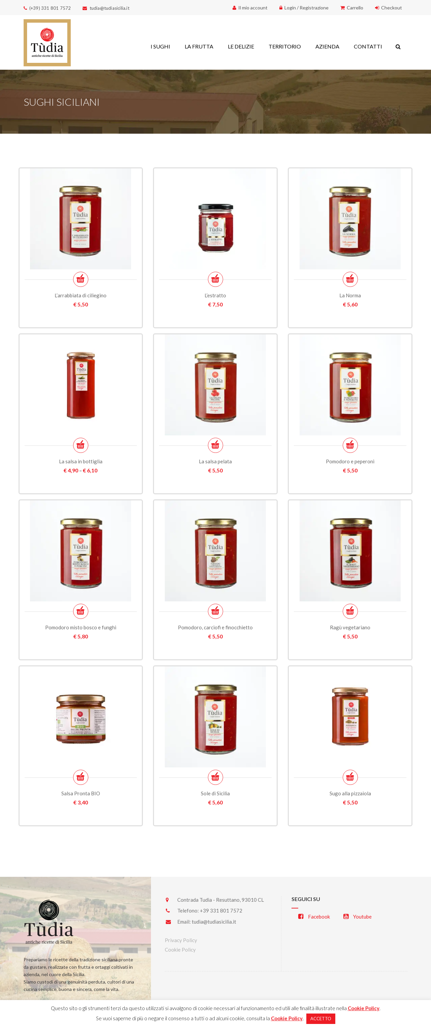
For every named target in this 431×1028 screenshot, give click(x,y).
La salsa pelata (215, 461)
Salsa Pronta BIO (80, 793)
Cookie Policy (180, 950)
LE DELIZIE (241, 46)
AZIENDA (327, 46)
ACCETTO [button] (320, 1018)
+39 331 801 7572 (221, 910)
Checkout (388, 7)
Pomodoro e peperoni (350, 461)
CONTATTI (368, 46)
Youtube (357, 917)
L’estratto (215, 295)
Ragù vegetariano (350, 627)
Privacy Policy (181, 940)
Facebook (314, 917)
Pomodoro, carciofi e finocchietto (215, 627)
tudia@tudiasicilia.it (214, 922)
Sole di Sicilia (215, 793)
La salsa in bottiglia (80, 461)
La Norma (350, 295)
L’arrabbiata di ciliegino (80, 295)
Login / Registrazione (304, 7)
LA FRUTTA (199, 46)
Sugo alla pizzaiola (350, 793)
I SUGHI (160, 46)
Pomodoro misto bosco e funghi (80, 627)
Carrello (351, 7)
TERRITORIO (285, 46)
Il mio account (250, 7)
